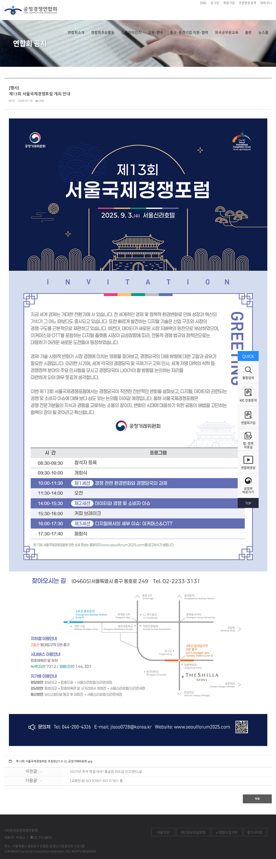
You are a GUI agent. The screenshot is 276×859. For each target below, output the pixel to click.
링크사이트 (255, 832)
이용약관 (163, 832)
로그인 (215, 2)
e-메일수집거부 (227, 832)
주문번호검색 (247, 2)
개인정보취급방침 (193, 832)
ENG (203, 2)
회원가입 (229, 2)
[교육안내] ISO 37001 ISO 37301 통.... (98, 780)
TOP (248, 503)
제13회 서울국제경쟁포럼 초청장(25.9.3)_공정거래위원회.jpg (54, 761)
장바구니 (266, 2)
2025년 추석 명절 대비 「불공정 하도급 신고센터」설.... (107, 771)
